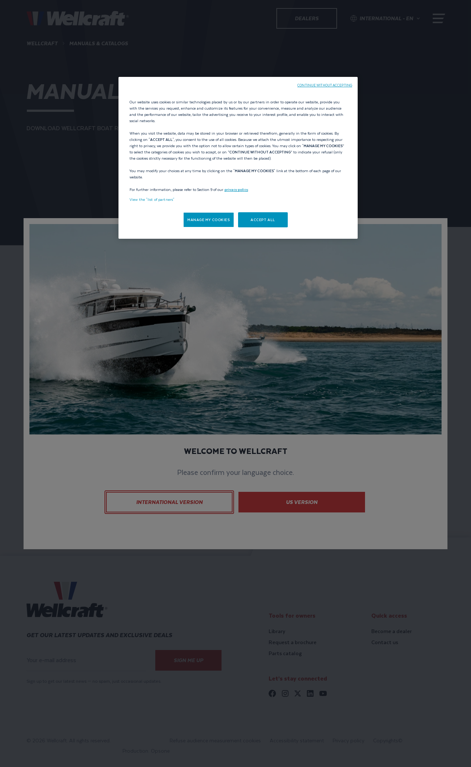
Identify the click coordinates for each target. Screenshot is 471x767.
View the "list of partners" (152, 200)
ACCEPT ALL (263, 220)
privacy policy (236, 190)
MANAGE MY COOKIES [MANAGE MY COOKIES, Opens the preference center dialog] (208, 220)
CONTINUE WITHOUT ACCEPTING (324, 85)
